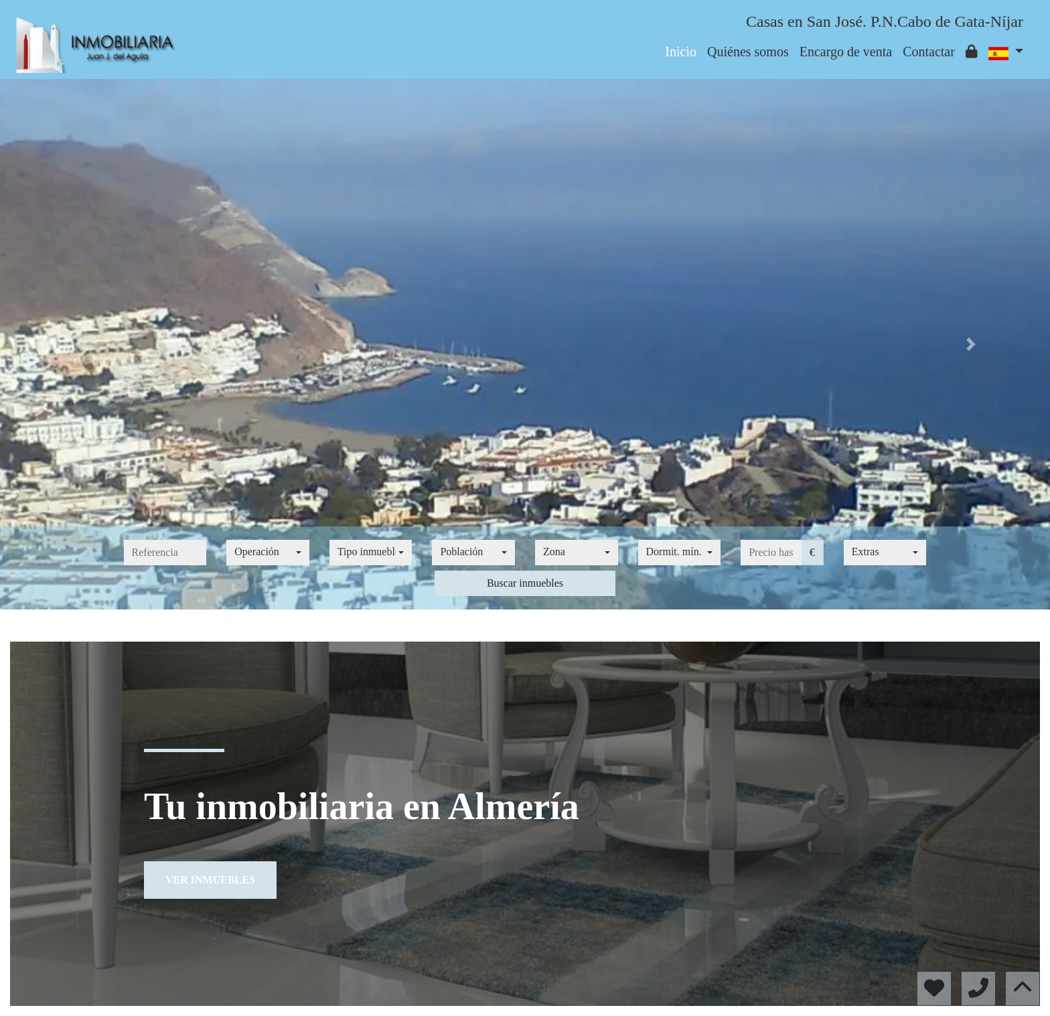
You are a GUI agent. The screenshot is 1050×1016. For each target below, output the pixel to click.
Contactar (929, 51)
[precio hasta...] (771, 552)
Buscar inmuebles (525, 583)
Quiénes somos (748, 51)
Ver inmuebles (210, 879)
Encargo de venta (846, 51)
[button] (78, 344)
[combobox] (267, 552)
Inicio (680, 51)
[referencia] (165, 552)
